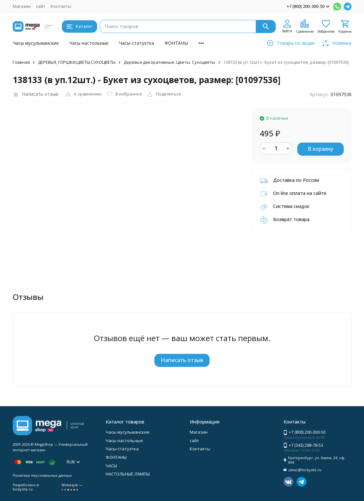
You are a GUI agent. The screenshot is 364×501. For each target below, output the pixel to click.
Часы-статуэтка (136, 43)
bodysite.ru (23, 489)
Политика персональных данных (42, 475)
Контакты (61, 6)
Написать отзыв (182, 360)
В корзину (320, 148)
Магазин (22, 6)
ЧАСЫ (111, 466)
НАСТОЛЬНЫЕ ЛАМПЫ (128, 474)
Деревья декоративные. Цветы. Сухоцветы (169, 62)
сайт (40, 6)
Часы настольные (89, 43)
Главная (21, 62)
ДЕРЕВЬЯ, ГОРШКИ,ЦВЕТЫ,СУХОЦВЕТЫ (76, 62)
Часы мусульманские (36, 43)
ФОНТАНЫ (176, 43)
